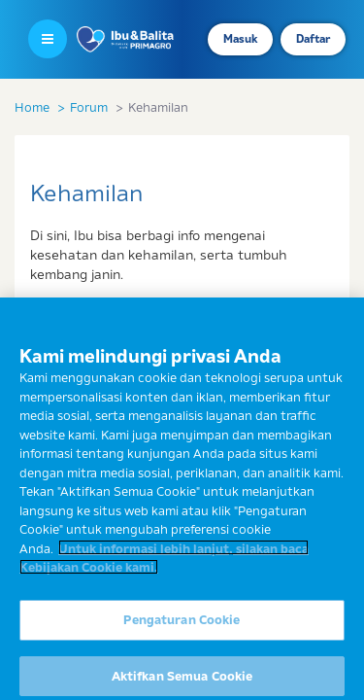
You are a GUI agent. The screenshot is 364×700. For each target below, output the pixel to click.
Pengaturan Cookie (181, 627)
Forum (89, 107)
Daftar (313, 39)
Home (32, 107)
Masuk (240, 39)
